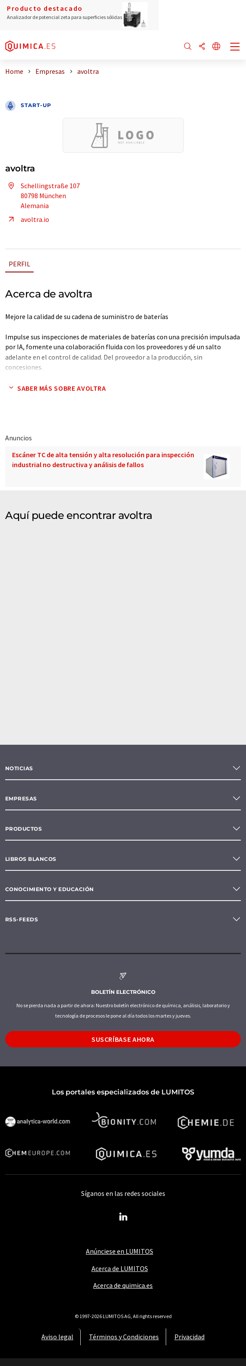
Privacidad (189, 1336)
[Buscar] (188, 47)
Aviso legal (57, 1336)
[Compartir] (202, 47)
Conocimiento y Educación (49, 889)
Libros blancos (31, 859)
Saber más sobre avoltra (55, 388)
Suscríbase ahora (123, 1039)
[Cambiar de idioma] (216, 47)
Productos (23, 828)
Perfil (19, 263)
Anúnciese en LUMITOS (119, 1251)
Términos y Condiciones (124, 1336)
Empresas (21, 798)
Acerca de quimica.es (123, 1285)
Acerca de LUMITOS (119, 1268)
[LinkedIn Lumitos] (123, 1217)
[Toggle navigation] (235, 47)
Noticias (19, 768)
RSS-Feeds (21, 919)
